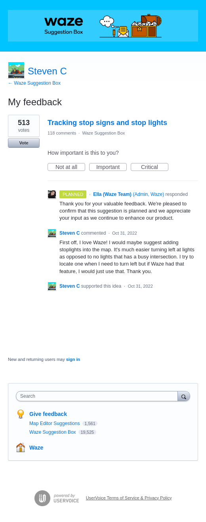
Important (111, 167)
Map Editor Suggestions (55, 423)
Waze (36, 447)
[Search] (183, 396)
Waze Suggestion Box (103, 133)
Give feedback (48, 414)
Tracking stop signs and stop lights (107, 123)
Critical (154, 167)
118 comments (62, 133)
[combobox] (98, 396)
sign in (73, 359)
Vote (23, 142)
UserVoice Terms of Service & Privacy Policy (129, 497)
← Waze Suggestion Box (34, 83)
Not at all (70, 167)
